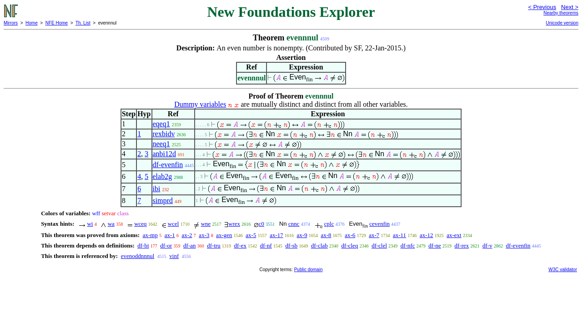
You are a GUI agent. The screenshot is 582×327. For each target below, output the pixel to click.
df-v (487, 245)
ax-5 (251, 235)
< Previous (542, 7)
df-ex (240, 245)
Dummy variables (200, 104)
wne (206, 223)
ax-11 (399, 235)
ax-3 (204, 235)
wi (90, 223)
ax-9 (302, 235)
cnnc (294, 223)
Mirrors (11, 22)
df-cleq (349, 245)
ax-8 (326, 235)
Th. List (82, 22)
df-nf (266, 245)
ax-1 (170, 235)
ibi (157, 189)
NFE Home (56, 22)
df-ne (434, 245)
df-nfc (408, 245)
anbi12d (164, 154)
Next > (569, 7)
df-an (189, 245)
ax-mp (150, 235)
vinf (174, 256)
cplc (329, 223)
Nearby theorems (560, 12)
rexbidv (164, 134)
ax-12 (426, 235)
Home (31, 22)
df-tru (214, 245)
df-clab (319, 245)
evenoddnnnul (138, 256)
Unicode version (562, 22)
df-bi (143, 245)
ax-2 (187, 235)
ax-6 (350, 235)
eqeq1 (161, 124)
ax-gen (224, 235)
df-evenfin (168, 164)
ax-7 (374, 235)
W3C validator (562, 269)
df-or (166, 245)
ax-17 (276, 235)
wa (111, 223)
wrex (234, 223)
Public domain (308, 269)
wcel (173, 223)
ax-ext (454, 235)
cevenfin (379, 223)
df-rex (462, 245)
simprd (163, 200)
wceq (140, 223)
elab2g (162, 176)
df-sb (292, 245)
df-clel (379, 245)
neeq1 (161, 144)
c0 (261, 223)
